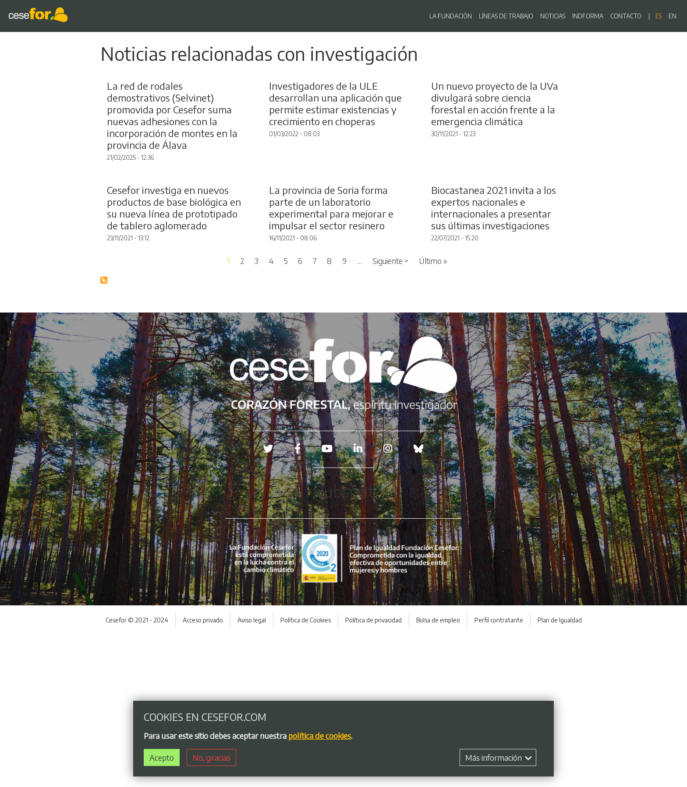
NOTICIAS (552, 16)
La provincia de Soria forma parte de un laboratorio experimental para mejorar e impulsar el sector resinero (331, 359)
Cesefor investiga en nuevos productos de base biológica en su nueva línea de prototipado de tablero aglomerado (174, 359)
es (658, 16)
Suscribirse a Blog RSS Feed (104, 432)
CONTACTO (625, 16)
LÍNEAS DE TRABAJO (506, 16)
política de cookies (319, 736)
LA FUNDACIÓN (450, 16)
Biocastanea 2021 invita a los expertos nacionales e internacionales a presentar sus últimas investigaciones (493, 359)
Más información (498, 757)
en (672, 16)
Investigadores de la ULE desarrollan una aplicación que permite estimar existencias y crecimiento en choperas (335, 180)
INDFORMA (587, 16)
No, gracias (211, 757)
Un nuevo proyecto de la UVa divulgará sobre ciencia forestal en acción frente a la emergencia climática (494, 180)
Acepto (161, 757)
